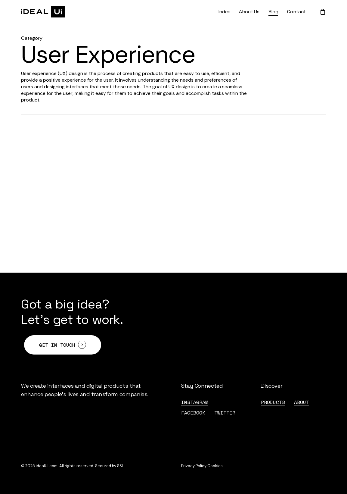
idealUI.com (46, 465)
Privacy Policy (193, 465)
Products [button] (273, 402)
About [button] (301, 402)
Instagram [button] (194, 402)
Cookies (215, 465)
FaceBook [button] (193, 412)
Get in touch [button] (57, 345)
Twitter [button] (224, 412)
